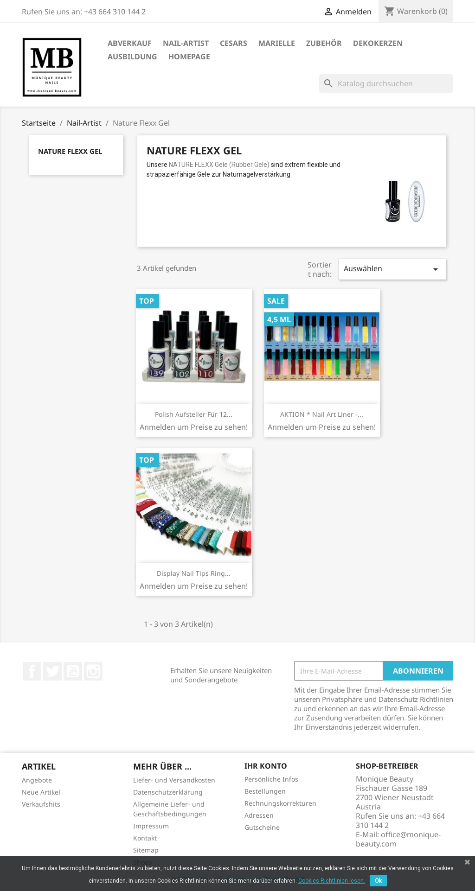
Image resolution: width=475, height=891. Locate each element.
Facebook (32, 671)
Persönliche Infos (271, 779)
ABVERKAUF (130, 43)
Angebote (37, 780)
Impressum (151, 825)
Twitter (52, 671)
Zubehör (324, 43)
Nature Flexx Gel (70, 151)
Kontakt (145, 838)
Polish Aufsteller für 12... (193, 414)
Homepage (189, 56)
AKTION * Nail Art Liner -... (321, 414)
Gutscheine (262, 827)
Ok (378, 881)
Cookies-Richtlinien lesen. (331, 881)
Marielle (276, 43)
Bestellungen (265, 791)
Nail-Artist (186, 43)
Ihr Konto (265, 766)
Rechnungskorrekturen (280, 803)
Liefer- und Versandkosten (174, 780)
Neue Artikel (41, 792)
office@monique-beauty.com (398, 839)
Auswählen (392, 269)
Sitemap (146, 850)
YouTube (73, 671)
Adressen (259, 815)
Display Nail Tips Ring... (194, 573)
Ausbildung (132, 56)
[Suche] (386, 83)
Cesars (233, 43)
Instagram (93, 671)
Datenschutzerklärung (168, 792)
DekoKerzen (378, 43)
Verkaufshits (41, 804)
